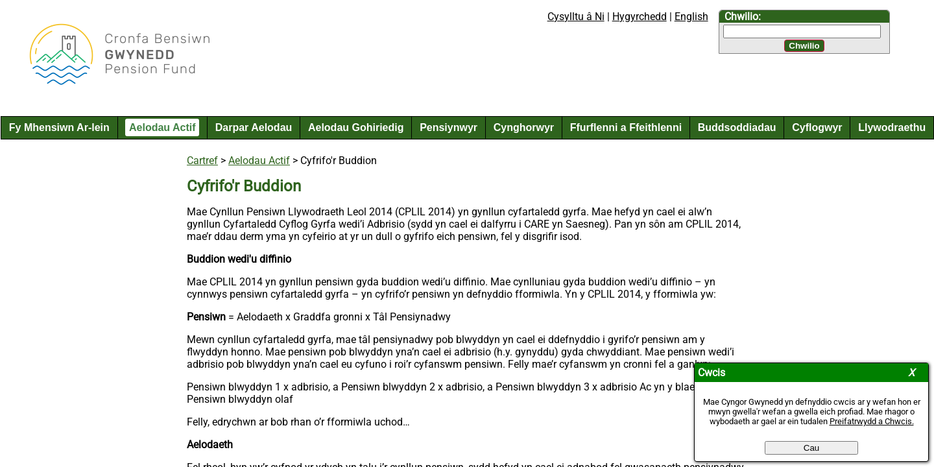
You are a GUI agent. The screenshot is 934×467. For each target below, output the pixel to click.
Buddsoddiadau (737, 127)
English (691, 16)
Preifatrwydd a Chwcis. (872, 421)
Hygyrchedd (639, 16)
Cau (811, 448)
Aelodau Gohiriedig (356, 127)
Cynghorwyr (524, 127)
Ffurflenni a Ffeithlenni (626, 127)
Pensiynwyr (448, 127)
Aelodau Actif (162, 127)
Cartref (202, 160)
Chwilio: (742, 16)
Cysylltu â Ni (576, 16)
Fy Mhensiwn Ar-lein (59, 127)
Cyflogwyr (817, 127)
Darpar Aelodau (254, 127)
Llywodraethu (892, 127)
